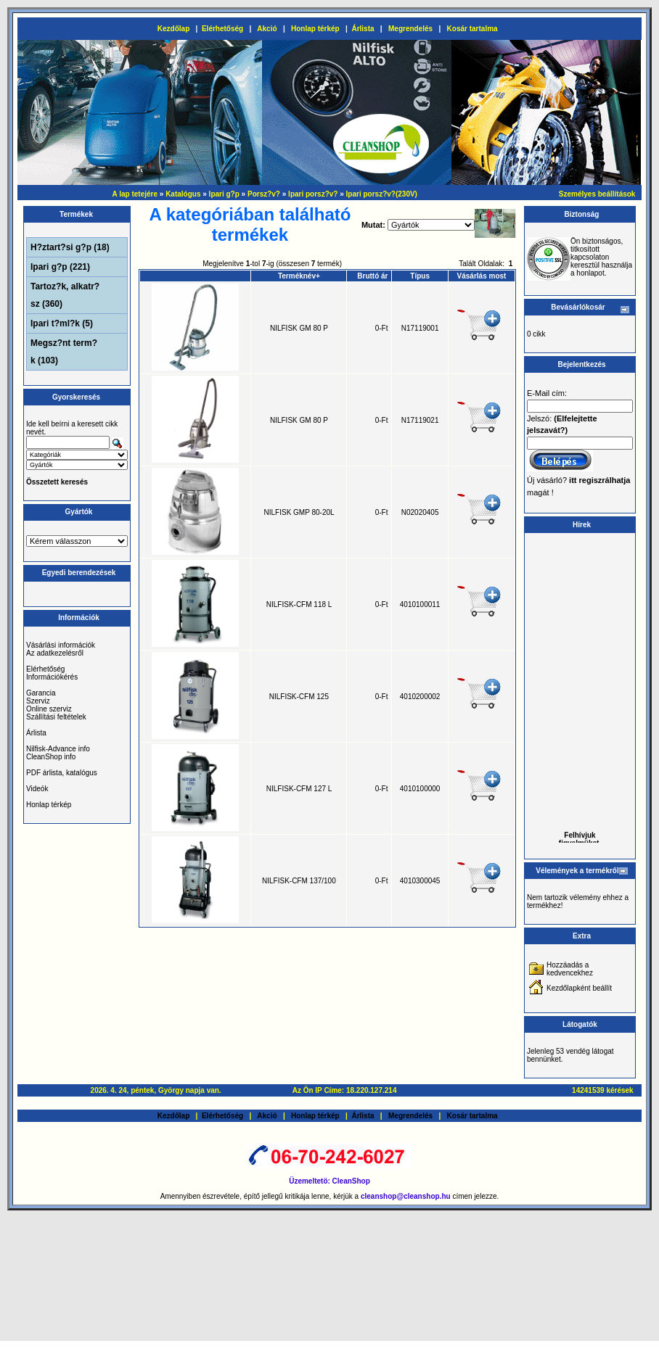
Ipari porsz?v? (312, 194)
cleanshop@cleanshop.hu (406, 1196)
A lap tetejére (134, 194)
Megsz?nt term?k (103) (63, 352)
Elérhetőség (222, 29)
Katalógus (182, 194)
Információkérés (52, 677)
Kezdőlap (173, 29)
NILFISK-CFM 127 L (299, 789)
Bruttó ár (372, 276)
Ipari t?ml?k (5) (61, 323)
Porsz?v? (263, 194)
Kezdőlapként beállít (579, 988)
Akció (267, 29)
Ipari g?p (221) (60, 267)
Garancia (41, 693)
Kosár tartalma (472, 29)
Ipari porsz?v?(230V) (381, 194)
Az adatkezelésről (54, 653)
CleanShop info (50, 757)
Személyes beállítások (597, 194)
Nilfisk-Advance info (58, 749)
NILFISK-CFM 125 (299, 697)
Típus (420, 276)
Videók (37, 789)
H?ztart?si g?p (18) (70, 247)
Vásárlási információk (60, 645)
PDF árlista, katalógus (61, 773)
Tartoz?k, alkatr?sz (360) (64, 295)
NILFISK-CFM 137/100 (299, 881)
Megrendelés (410, 29)
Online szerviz (49, 709)
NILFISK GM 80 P (299, 328)
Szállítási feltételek (56, 717)
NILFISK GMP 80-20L (299, 512)
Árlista (362, 29)
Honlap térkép (315, 29)
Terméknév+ (299, 276)
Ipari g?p (224, 194)
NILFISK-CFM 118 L (299, 604)
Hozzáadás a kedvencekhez (570, 969)
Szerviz (38, 701)
